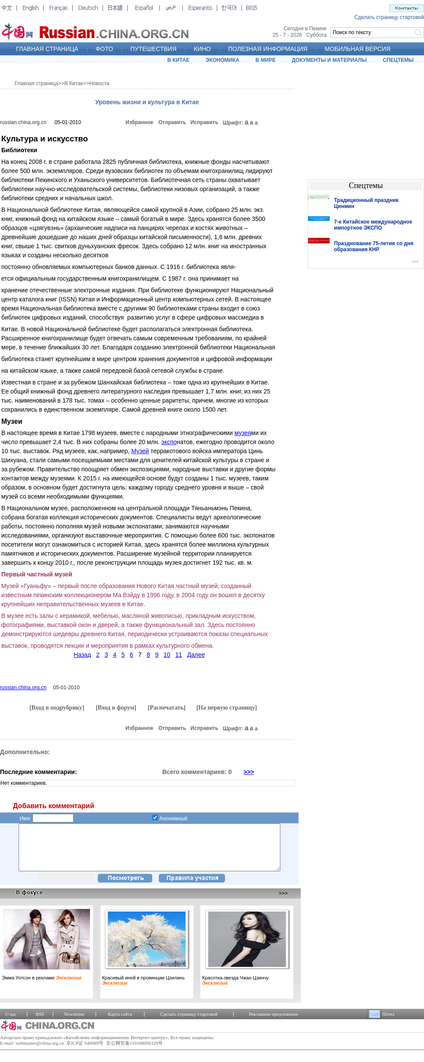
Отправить (172, 122)
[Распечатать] (167, 707)
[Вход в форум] (116, 707)
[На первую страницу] (226, 707)
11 (178, 654)
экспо (169, 441)
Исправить (204, 122)
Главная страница (36, 83)
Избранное (139, 122)
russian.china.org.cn (23, 122)
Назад (82, 654)
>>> (249, 771)
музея (242, 432)
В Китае (74, 83)
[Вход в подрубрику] (56, 707)
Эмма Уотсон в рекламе (41, 986)
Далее (196, 654)
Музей (140, 451)
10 (167, 654)
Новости (99, 83)
